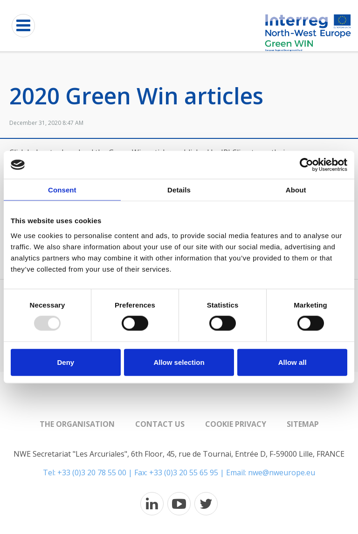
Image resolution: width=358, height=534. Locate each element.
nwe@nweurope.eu (281, 472)
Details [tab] (179, 190)
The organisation (77, 424)
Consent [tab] (62, 190)
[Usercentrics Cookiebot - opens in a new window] (306, 165)
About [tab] (296, 190)
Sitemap (303, 424)
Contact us (160, 424)
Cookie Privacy (235, 424)
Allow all (292, 362)
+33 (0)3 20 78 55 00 (91, 472)
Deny (65, 362)
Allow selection (178, 362)
